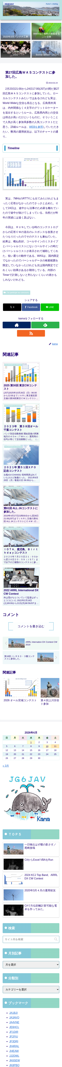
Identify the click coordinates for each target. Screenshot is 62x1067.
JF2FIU (13, 908)
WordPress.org (12, 1023)
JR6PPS (14, 971)
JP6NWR (14, 951)
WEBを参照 (36, 126)
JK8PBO (14, 937)
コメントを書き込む (31, 498)
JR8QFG (14, 980)
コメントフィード (14, 1016)
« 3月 (6, 638)
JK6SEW (14, 932)
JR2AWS (14, 956)
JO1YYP (14, 942)
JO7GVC (14, 947)
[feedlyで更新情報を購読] (45, 325)
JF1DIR (13, 904)
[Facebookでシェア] (31, 307)
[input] (31, 811)
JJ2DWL (14, 928)
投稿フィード (12, 1010)
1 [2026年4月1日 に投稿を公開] (31, 614)
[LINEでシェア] (50, 307)
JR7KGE (14, 975)
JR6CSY (14, 966)
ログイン (9, 1003)
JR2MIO (14, 961)
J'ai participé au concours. (16, 292)
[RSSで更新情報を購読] (31, 333)
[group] (21, 565)
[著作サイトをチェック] (17, 325)
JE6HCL (14, 899)
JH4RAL (14, 918)
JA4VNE (14, 894)
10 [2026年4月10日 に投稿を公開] (47, 618)
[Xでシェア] (12, 307)
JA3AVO (14, 889)
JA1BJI (13, 885)
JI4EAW (14, 923)
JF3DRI (13, 913)
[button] (53, 565)
